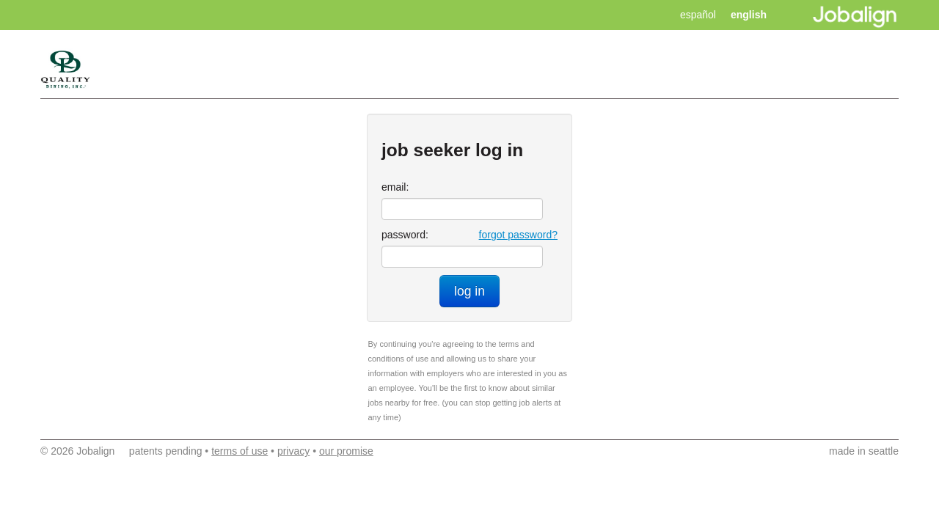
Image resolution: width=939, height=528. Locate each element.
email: (395, 187)
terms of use (239, 451)
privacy (293, 451)
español (698, 15)
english (749, 15)
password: (404, 235)
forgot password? (518, 235)
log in (469, 291)
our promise (346, 451)
